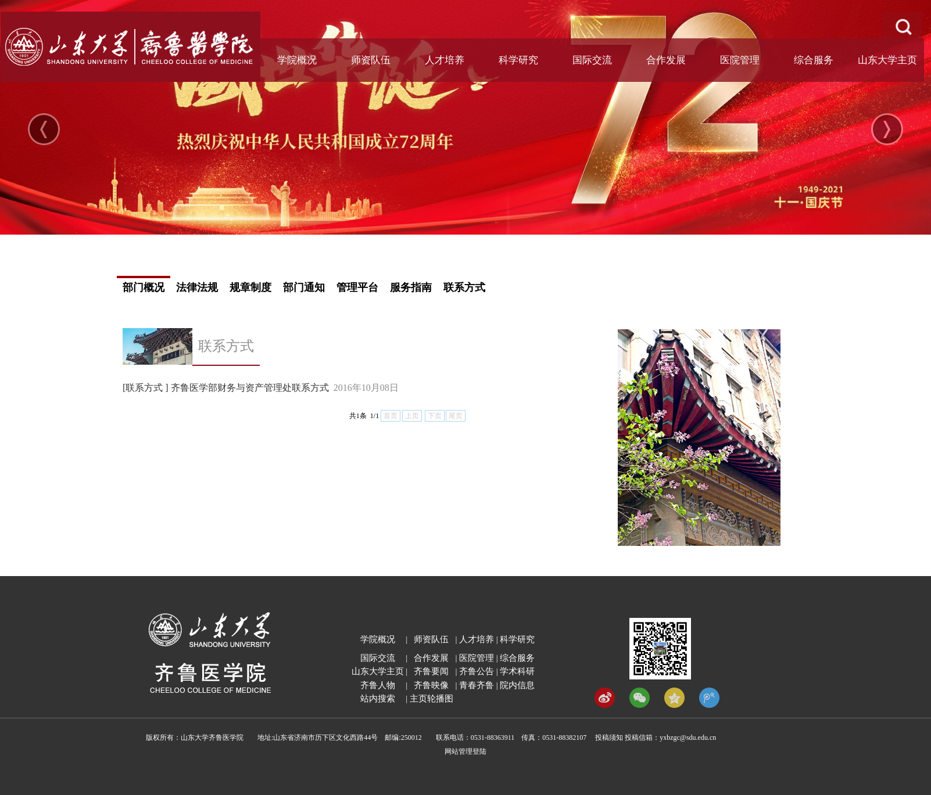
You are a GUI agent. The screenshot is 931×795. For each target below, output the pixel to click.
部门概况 (143, 287)
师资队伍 (371, 60)
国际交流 (592, 60)
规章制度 (250, 287)
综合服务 (813, 60)
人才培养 (444, 60)
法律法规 (197, 287)
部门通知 (304, 287)
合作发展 (666, 60)
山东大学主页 (887, 60)
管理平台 (357, 287)
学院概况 (297, 60)
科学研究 (518, 60)
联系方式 (464, 287)
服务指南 (411, 287)
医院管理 (740, 60)
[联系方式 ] (146, 388)
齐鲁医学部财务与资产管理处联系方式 (250, 388)
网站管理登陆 (465, 751)
